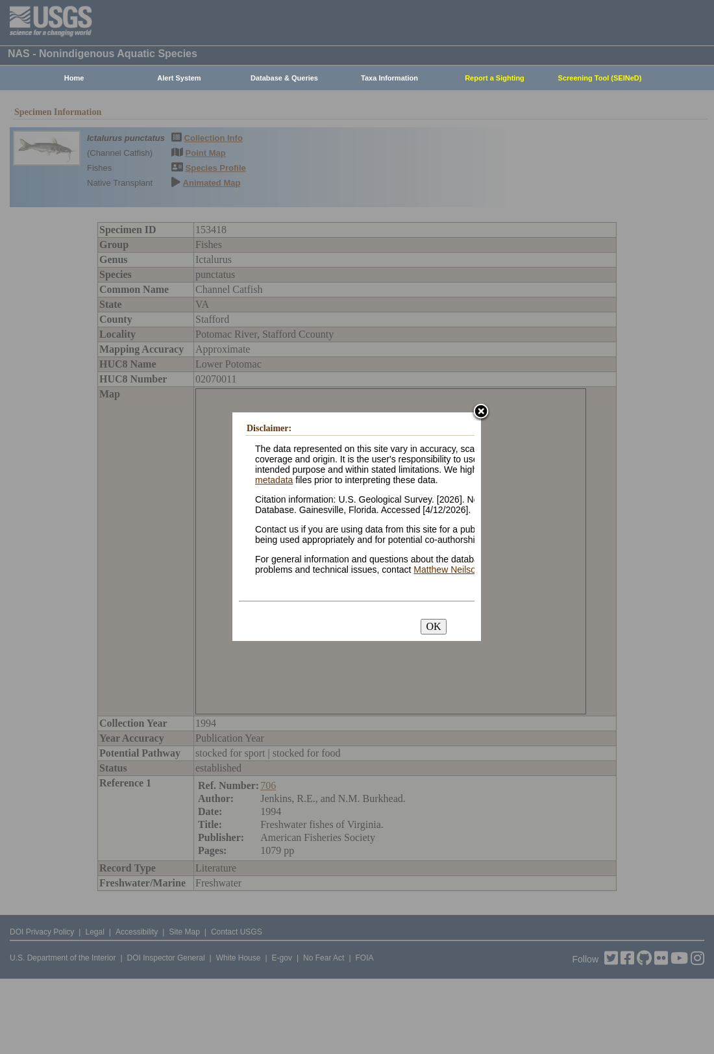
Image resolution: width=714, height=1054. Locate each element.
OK (433, 626)
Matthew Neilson (447, 569)
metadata (274, 480)
